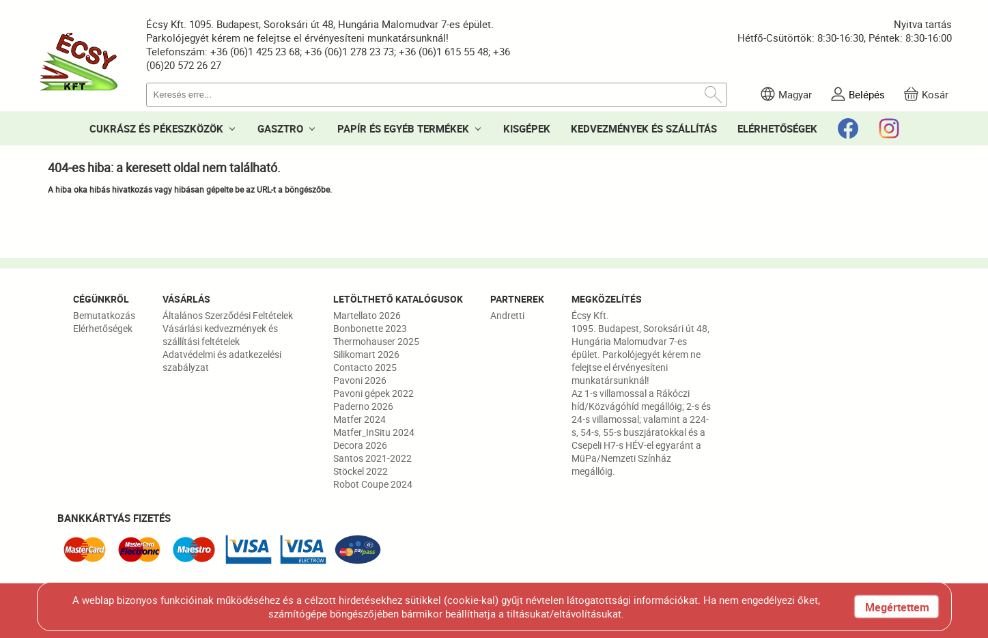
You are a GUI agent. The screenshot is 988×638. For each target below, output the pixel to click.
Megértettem (897, 607)
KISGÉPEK (526, 128)
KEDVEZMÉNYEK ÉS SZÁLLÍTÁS (644, 128)
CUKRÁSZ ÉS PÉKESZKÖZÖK (156, 128)
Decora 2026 (360, 445)
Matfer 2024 (359, 419)
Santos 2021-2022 (372, 458)
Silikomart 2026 (366, 354)
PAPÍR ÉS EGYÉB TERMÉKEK (403, 128)
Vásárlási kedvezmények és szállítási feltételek (220, 335)
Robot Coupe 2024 (372, 483)
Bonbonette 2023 (370, 328)
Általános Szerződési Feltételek (228, 315)
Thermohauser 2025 (376, 341)
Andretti (507, 315)
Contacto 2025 (365, 367)
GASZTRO (280, 128)
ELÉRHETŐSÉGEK (777, 128)
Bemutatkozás (104, 315)
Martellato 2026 (367, 315)
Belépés (867, 94)
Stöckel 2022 (360, 470)
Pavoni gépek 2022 (373, 393)
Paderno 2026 (363, 406)
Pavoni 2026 (359, 380)
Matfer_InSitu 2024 (373, 432)
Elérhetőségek (102, 328)
